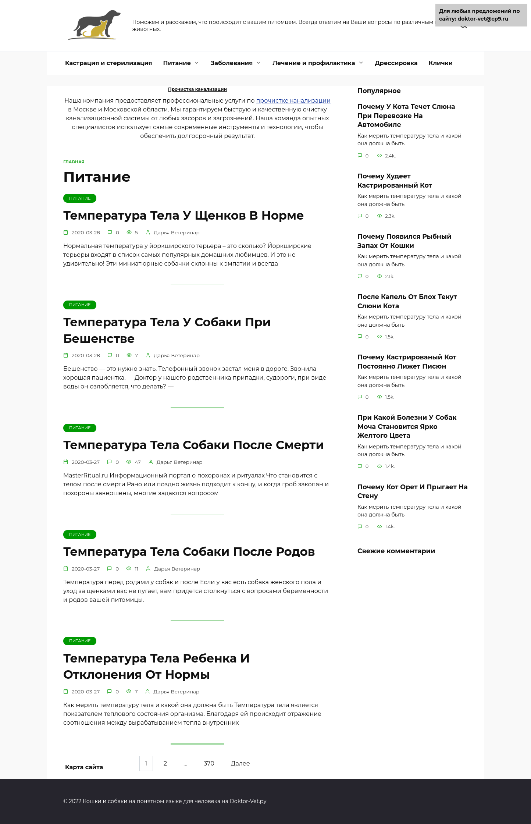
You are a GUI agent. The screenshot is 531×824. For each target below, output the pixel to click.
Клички (441, 63)
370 (209, 763)
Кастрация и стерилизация (108, 63)
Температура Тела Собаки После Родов (189, 552)
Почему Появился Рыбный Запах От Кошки (404, 240)
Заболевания (232, 63)
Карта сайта (84, 767)
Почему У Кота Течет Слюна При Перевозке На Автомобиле (406, 115)
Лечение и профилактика (313, 63)
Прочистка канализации (197, 89)
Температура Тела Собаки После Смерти (193, 445)
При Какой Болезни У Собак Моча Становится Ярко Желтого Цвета (406, 426)
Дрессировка (396, 63)
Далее (240, 763)
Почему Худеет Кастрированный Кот (394, 180)
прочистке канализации (293, 100)
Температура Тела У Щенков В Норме (183, 215)
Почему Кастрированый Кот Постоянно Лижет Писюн (406, 361)
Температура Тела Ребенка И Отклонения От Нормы (156, 666)
